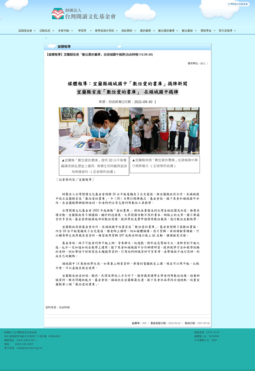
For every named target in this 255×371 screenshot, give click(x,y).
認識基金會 (25, 30)
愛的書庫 (145, 30)
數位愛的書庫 (166, 30)
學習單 (82, 30)
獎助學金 (206, 30)
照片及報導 (225, 30)
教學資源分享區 (104, 30)
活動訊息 (44, 30)
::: (46, 38)
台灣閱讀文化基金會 (238, 4)
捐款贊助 (126, 30)
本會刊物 (63, 30)
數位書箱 (187, 30)
